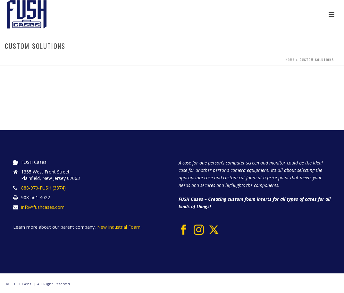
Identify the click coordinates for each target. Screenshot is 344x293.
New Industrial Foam (118, 227)
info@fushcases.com (42, 207)
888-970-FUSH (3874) (43, 188)
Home (290, 59)
